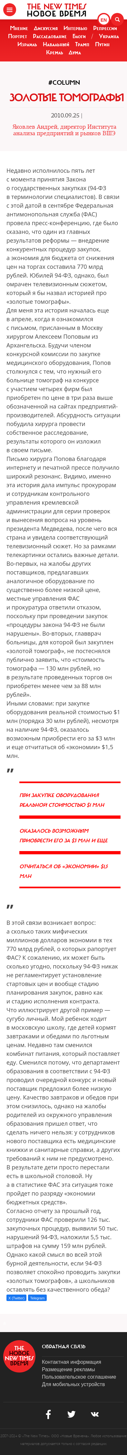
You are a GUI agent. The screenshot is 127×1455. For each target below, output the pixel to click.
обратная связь (63, 1346)
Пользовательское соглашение (79, 1377)
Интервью (75, 28)
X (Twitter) (16, 1298)
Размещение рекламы (68, 1369)
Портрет (17, 36)
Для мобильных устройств (73, 1384)
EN (104, 20)
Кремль (54, 52)
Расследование (50, 36)
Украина (109, 36)
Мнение (19, 28)
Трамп (82, 44)
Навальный (56, 44)
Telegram (37, 1298)
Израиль (27, 44)
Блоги (79, 36)
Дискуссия (46, 28)
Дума (75, 52)
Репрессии (105, 28)
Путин (102, 44)
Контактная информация (71, 1362)
